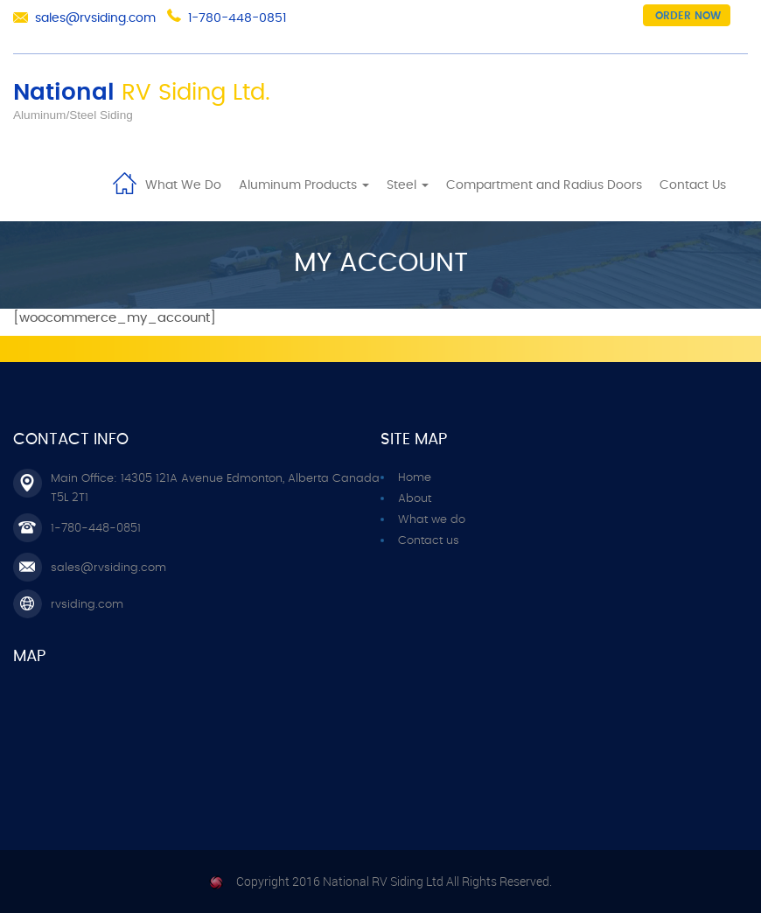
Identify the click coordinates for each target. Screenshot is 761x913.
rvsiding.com (87, 604)
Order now (688, 15)
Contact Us (693, 185)
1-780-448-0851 (237, 18)
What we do (431, 520)
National (141, 92)
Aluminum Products (304, 185)
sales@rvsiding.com (95, 18)
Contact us (428, 541)
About (414, 499)
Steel (408, 185)
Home (124, 182)
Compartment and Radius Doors (544, 185)
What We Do (183, 185)
